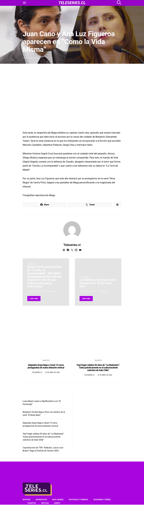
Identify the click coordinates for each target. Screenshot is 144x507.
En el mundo (84, 277)
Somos (57, 503)
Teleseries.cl (72, 245)
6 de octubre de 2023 (31, 58)
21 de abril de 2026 (105, 375)
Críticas (45, 503)
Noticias (26, 500)
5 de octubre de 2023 (35, 291)
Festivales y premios (78, 500)
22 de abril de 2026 (52, 372)
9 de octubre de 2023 (88, 291)
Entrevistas (32, 264)
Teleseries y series (102, 500)
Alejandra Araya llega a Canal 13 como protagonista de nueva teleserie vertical (46, 366)
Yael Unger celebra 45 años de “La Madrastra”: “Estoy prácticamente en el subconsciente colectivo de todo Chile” (98, 368)
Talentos (26, 25)
